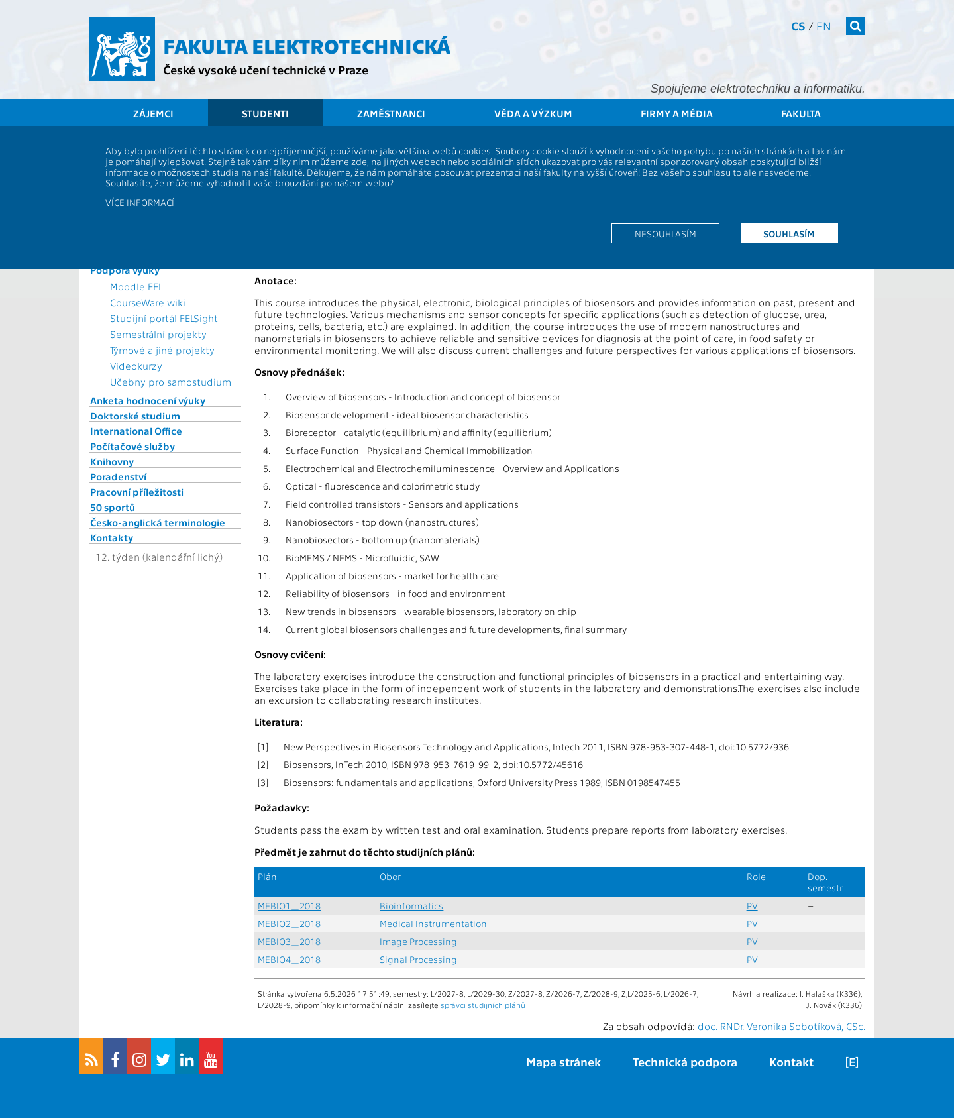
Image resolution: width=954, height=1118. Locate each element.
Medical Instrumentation (433, 923)
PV (752, 905)
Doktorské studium (135, 415)
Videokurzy (136, 366)
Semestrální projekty (158, 334)
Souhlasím (789, 233)
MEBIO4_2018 (289, 959)
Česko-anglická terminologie (157, 522)
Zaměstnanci (391, 113)
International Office (136, 431)
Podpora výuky (125, 270)
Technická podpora (685, 1061)
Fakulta (801, 113)
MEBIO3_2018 (289, 941)
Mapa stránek (563, 1061)
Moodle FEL (136, 286)
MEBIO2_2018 (289, 923)
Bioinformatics (411, 905)
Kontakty (111, 537)
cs (798, 25)
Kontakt (791, 1061)
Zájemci (153, 113)
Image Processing (418, 941)
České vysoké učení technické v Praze (265, 69)
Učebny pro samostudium (170, 382)
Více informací (139, 202)
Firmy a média (677, 113)
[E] (852, 1061)
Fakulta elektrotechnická (306, 45)
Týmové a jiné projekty (162, 350)
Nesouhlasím (665, 233)
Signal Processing (418, 959)
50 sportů (112, 507)
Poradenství (118, 476)
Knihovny (112, 461)
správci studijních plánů (483, 1004)
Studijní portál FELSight (164, 318)
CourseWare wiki (148, 302)
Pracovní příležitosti (137, 492)
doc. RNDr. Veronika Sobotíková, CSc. (781, 1026)
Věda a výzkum (533, 113)
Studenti (265, 113)
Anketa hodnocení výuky (147, 400)
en (823, 25)
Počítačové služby (132, 446)
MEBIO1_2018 (289, 905)
